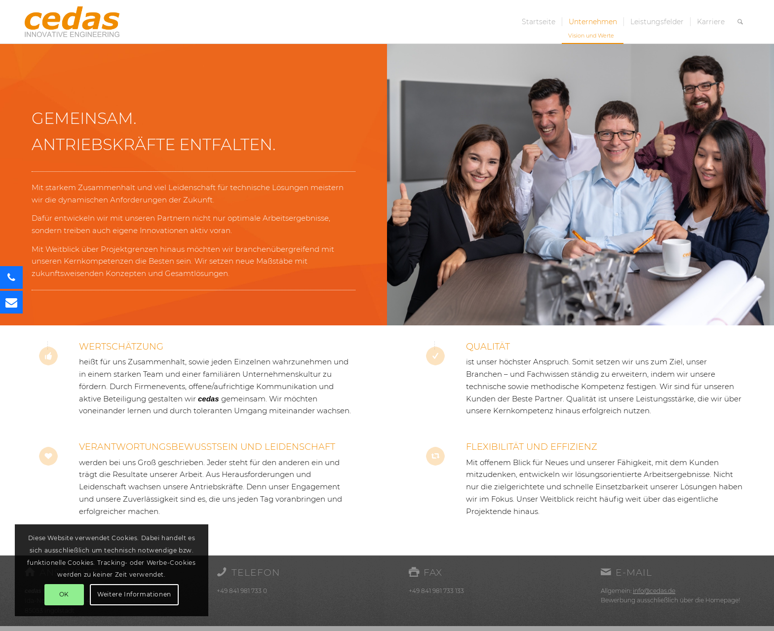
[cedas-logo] (72, 21)
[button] (11, 302)
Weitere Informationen (134, 594)
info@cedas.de (654, 590)
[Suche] (740, 21)
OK (64, 594)
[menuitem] (538, 21)
